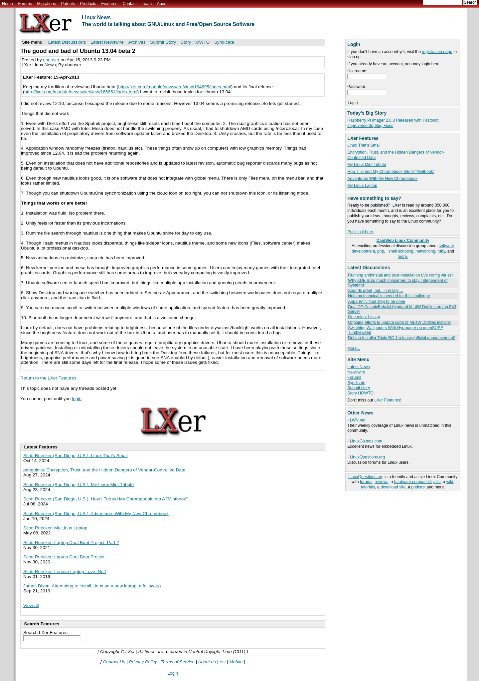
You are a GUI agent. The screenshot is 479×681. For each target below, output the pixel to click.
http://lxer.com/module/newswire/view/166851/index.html (81, 91)
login (76, 398)
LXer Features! (388, 400)
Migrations (46, 3)
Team (147, 3)
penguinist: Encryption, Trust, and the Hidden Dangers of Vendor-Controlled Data (104, 469)
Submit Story (163, 42)
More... (353, 348)
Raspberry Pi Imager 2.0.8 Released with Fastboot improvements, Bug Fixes (392, 123)
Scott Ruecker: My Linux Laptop (55, 527)
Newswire (356, 372)
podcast (418, 487)
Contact (129, 3)
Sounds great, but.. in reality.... (375, 290)
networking (425, 251)
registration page (437, 51)
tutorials (368, 487)
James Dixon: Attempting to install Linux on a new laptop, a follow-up (92, 585)
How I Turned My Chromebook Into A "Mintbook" (390, 171)
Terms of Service (177, 661)
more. (403, 256)
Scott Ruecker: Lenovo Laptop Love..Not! (64, 571)
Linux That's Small (363, 145)
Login (172, 673)
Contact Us (114, 661)
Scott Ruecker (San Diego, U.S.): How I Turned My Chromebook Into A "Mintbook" (105, 498)
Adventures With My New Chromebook (382, 178)
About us (207, 661)
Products (88, 3)
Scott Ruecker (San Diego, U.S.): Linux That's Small (75, 455)
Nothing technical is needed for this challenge (389, 296)
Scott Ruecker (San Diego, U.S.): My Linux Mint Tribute (78, 484)
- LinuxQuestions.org (366, 457)
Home (7, 3)
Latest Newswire (107, 42)
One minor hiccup (364, 317)
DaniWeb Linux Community (403, 240)
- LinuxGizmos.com (364, 441)
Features (109, 3)
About (162, 3)
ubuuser (51, 59)
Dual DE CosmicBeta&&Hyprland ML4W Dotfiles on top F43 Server (402, 309)
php (380, 251)
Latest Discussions (67, 42)
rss (223, 661)
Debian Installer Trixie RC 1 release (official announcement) (401, 338)
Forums (25, 3)
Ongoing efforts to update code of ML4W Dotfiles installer (399, 322)
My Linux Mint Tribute (366, 164)
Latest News (358, 366)
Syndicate (356, 382)
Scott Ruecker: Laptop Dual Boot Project (63, 556)
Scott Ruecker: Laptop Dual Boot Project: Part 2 (71, 542)
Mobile (235, 661)
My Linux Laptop (362, 185)
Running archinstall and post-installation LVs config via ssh (400, 275)
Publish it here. (360, 232)
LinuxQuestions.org (365, 476)
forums (366, 481)
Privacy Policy (143, 661)
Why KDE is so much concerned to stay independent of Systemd (397, 282)
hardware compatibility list (417, 481)
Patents (68, 3)
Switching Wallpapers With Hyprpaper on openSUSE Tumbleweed (395, 330)
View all (31, 605)
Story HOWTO (360, 393)
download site (393, 487)
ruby (441, 251)
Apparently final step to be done (376, 301)
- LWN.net (356, 420)
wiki (449, 481)
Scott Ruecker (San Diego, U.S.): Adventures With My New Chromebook (96, 513)
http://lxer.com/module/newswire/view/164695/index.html (174, 86)
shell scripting (401, 251)
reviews (381, 481)
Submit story (358, 387)
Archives (136, 42)
